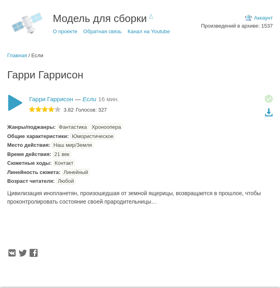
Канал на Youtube (149, 31)
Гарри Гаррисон (51, 99)
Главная (17, 55)
